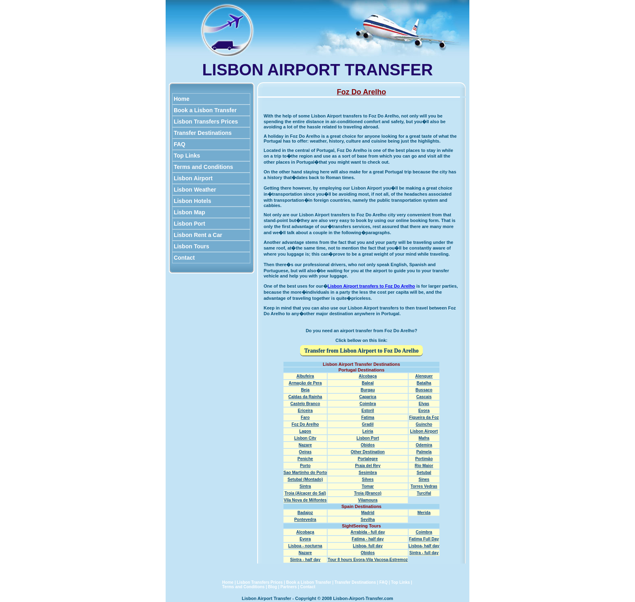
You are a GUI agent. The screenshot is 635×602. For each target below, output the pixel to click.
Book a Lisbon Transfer (205, 110)
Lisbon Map (189, 212)
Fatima (367, 417)
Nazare (305, 445)
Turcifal (424, 493)
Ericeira (305, 410)
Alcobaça (368, 376)
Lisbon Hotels (192, 201)
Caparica (367, 397)
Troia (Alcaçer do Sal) (305, 493)
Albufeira (305, 376)
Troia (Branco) (367, 493)
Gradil (368, 424)
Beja (305, 390)
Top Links (187, 155)
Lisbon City (305, 438)
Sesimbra (368, 472)
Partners (288, 587)
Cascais (424, 397)
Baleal (367, 383)
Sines (424, 479)
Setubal (424, 472)
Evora (424, 410)
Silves (368, 479)
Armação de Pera (305, 383)
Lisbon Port (189, 223)
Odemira (424, 445)
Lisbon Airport (193, 178)
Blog (272, 587)
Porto (305, 465)
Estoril (367, 410)
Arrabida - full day (368, 532)
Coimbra (368, 403)
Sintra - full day (424, 553)
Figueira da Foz (424, 417)
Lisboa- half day (424, 546)
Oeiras (305, 452)
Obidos (368, 445)
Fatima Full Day (424, 539)
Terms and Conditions (203, 167)
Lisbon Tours (191, 246)
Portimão (424, 459)
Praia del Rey (368, 465)
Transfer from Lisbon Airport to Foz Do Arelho (361, 351)
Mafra (424, 438)
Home (181, 99)
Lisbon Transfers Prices (206, 121)
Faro (305, 417)
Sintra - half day (305, 559)
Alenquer (424, 376)
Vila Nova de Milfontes (305, 500)
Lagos (305, 431)
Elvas (424, 403)
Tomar (368, 486)
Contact (184, 257)
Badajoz (305, 512)
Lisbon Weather (195, 189)
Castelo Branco (305, 403)
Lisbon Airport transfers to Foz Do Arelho (371, 286)
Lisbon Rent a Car (198, 235)
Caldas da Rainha (305, 397)
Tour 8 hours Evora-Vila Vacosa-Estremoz (367, 559)
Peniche (305, 459)
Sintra (305, 486)
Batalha (424, 383)
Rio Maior (424, 465)
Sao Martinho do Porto (305, 472)
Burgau (368, 390)
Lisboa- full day (367, 546)
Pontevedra (305, 519)
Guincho (424, 424)
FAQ (179, 144)
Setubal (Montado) (305, 479)
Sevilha (368, 519)
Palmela (424, 452)
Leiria (367, 431)
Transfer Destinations (202, 133)
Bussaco (424, 390)
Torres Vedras (424, 486)
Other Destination (368, 452)
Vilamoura (367, 500)
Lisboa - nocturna (305, 546)
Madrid (368, 512)
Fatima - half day (368, 539)
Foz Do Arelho (305, 424)
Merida (424, 512)
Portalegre (367, 459)
